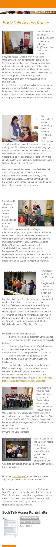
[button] (29, 518)
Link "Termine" (19, 476)
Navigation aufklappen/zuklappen (28, 4)
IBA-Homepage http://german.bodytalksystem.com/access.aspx (27, 379)
